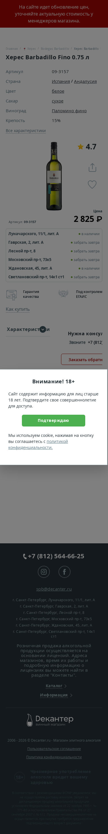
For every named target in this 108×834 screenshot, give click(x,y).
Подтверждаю (53, 420)
